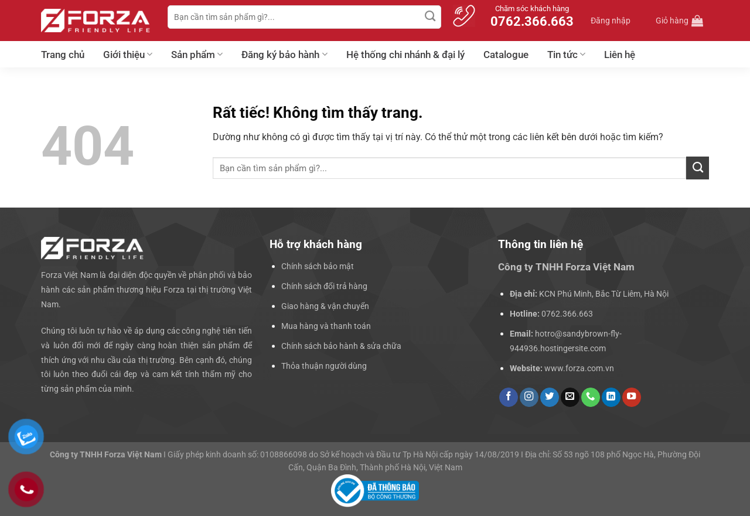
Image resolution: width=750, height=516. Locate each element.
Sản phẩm (197, 54)
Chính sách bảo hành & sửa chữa (341, 346)
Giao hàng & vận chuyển (325, 306)
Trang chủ (62, 54)
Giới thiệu (127, 54)
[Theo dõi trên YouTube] (631, 397)
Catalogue (506, 54)
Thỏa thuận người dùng (324, 366)
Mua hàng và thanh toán (326, 326)
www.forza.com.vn (579, 368)
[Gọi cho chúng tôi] (590, 397)
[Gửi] (431, 17)
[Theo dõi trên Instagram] (529, 397)
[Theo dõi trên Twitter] (549, 397)
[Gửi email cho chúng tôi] (570, 397)
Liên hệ (619, 54)
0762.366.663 (567, 313)
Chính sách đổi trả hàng (324, 286)
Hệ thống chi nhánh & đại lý (405, 54)
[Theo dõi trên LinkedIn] (611, 397)
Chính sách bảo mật (317, 266)
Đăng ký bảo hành (284, 54)
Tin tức (566, 54)
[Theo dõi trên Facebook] (508, 397)
